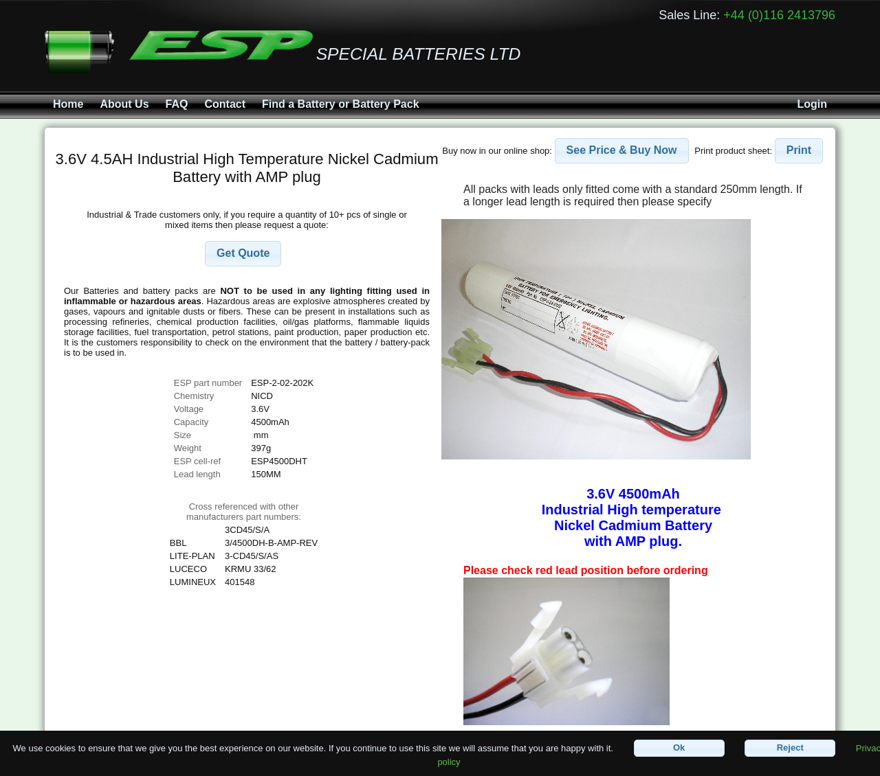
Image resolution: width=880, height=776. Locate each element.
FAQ (177, 104)
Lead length (197, 474)
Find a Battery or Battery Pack (340, 104)
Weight (187, 448)
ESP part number (208, 383)
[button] (243, 253)
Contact (224, 104)
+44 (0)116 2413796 (779, 15)
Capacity (191, 422)
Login (812, 104)
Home (68, 104)
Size (184, 435)
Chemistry (194, 396)
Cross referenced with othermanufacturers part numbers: (243, 511)
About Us (124, 104)
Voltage (189, 409)
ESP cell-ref (197, 461)
